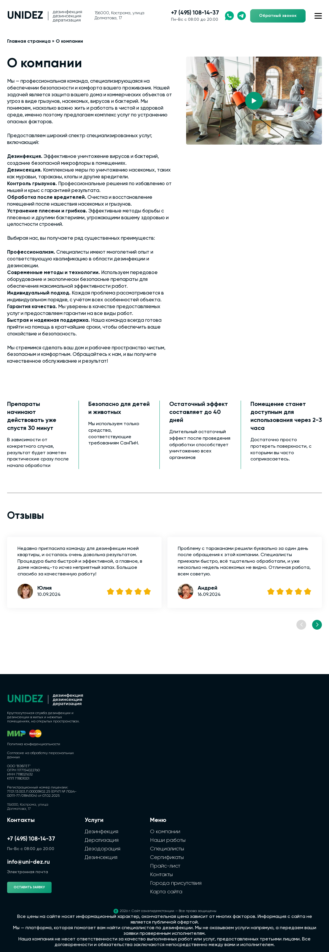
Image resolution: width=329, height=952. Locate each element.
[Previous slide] (301, 625)
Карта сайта (166, 892)
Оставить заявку (29, 887)
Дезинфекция (101, 831)
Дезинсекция (101, 857)
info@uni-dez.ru (28, 862)
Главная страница (29, 41)
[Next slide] (317, 625)
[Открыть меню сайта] (318, 16)
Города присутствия (176, 883)
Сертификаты (167, 857)
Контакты (161, 874)
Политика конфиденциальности (33, 744)
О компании (165, 831)
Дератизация (102, 840)
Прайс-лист (165, 866)
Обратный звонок (278, 16)
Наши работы (168, 840)
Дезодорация (102, 849)
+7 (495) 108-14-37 (195, 13)
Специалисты (167, 849)
